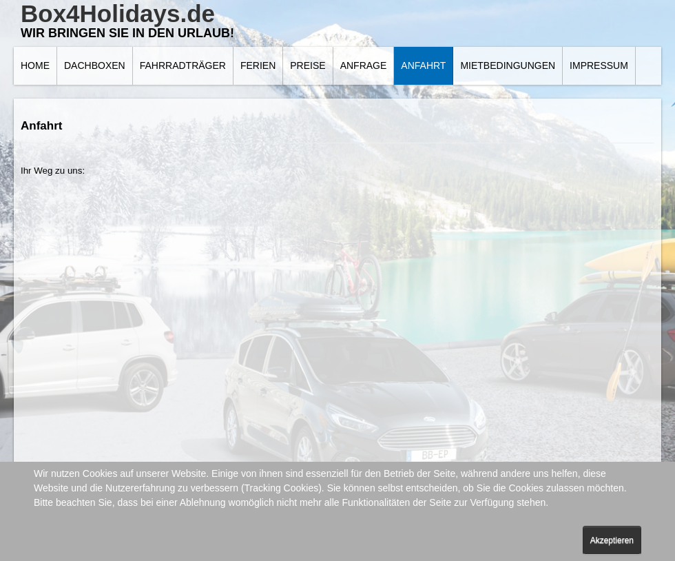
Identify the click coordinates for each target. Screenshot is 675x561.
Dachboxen (94, 65)
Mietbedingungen (507, 65)
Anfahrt (423, 65)
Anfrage (363, 65)
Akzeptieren (612, 540)
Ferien (258, 65)
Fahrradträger (183, 65)
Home (35, 65)
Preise (307, 65)
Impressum (599, 65)
